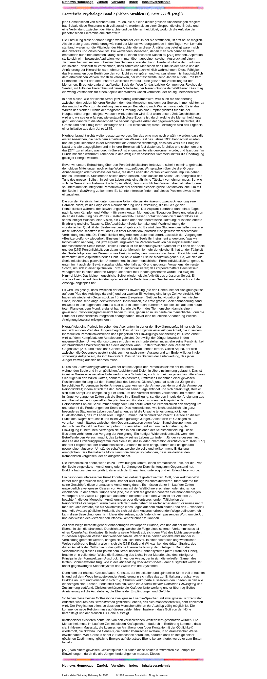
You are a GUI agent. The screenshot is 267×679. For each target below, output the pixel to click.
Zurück (102, 2)
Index (133, 2)
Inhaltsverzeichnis (156, 2)
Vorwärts (118, 2)
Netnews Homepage (78, 2)
